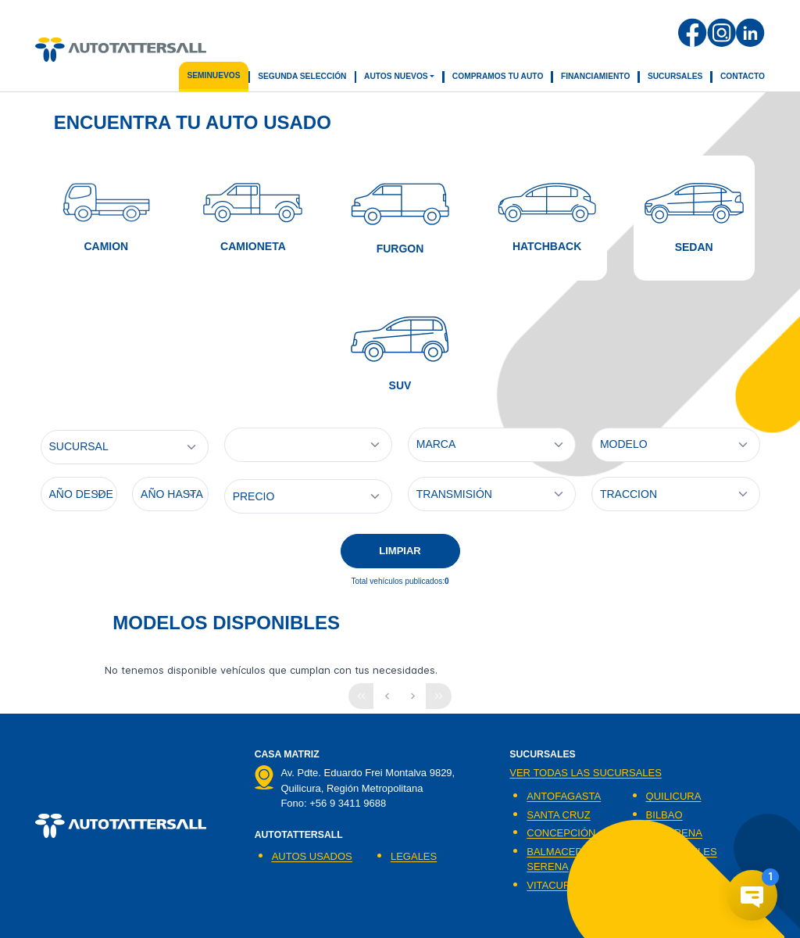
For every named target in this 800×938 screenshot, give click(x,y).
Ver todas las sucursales (585, 773)
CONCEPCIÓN (561, 833)
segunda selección (302, 76)
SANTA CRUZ (558, 815)
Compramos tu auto (498, 76)
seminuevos (213, 75)
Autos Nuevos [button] (396, 76)
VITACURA (552, 885)
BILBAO (664, 815)
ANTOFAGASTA (564, 796)
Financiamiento (595, 76)
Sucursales (675, 76)
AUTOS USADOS (312, 856)
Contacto (742, 76)
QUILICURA (674, 796)
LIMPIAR (399, 551)
